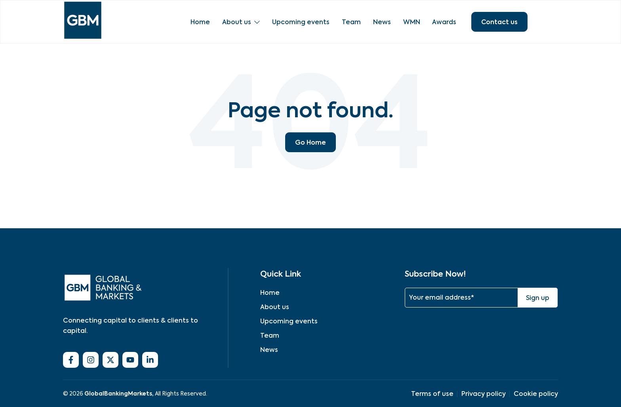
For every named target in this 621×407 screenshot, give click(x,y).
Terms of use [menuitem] (432, 394)
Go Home (310, 142)
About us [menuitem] (236, 22)
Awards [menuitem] (442, 22)
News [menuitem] (380, 22)
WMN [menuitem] (409, 22)
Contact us (499, 21)
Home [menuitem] (200, 22)
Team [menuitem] (350, 22)
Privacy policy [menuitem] (483, 394)
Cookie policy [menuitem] (536, 394)
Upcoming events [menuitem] (300, 22)
